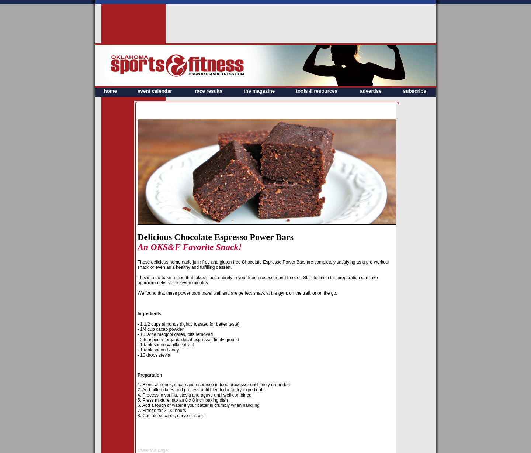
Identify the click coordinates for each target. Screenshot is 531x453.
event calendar (155, 91)
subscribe (414, 91)
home (110, 91)
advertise (371, 91)
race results (208, 91)
